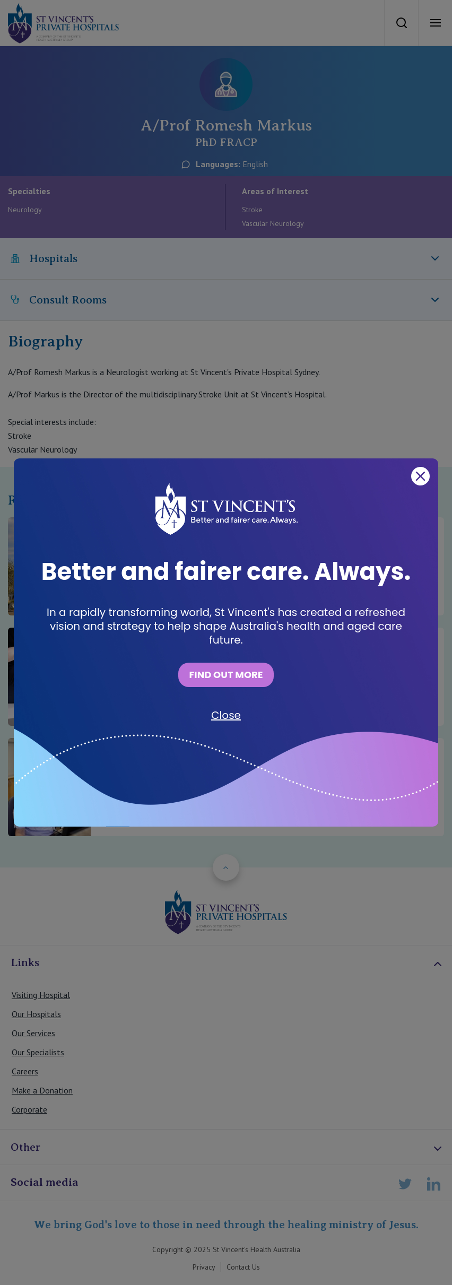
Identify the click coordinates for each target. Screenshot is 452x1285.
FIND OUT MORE (226, 674)
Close (226, 715)
